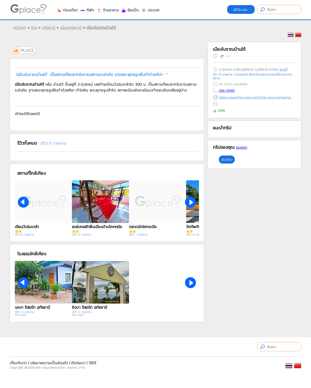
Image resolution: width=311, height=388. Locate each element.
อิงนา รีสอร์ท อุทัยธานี (89, 307)
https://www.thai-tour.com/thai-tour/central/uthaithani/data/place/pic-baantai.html (256, 97)
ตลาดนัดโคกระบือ (142, 227)
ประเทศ (150, 10)
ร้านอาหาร (108, 10)
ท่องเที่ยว (67, 10)
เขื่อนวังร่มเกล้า (27, 227)
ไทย (34, 27)
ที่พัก (87, 10)
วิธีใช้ (92, 363)
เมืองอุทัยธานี (70, 27)
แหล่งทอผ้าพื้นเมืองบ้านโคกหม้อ (97, 227)
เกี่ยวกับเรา (18, 363)
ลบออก (241, 147)
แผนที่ (283, 69)
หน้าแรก (19, 27)
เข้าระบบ (241, 9)
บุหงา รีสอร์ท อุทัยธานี (32, 307)
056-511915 (227, 90)
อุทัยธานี (48, 27)
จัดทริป (226, 159)
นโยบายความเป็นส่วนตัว (49, 363)
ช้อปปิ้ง (130, 10)
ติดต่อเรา (78, 363)
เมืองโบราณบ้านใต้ (101, 27)
